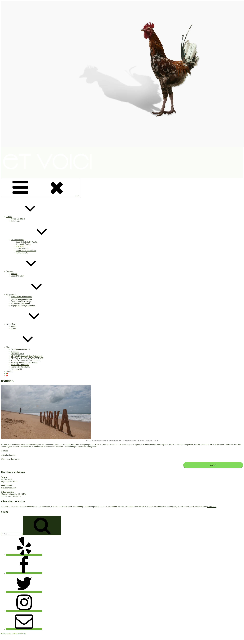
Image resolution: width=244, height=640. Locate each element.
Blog (26, 347)
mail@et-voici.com (8, 488)
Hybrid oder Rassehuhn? (20, 367)
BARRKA (20, 246)
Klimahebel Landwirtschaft (21, 297)
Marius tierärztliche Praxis (26, 251)
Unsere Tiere (29, 324)
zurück (213, 465)
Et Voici (27, 217)
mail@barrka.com (8, 455)
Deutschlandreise (17, 354)
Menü (40, 187)
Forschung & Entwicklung (21, 301)
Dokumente (15, 221)
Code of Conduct (17, 276)
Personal (14, 274)
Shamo (13, 326)
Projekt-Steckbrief (18, 219)
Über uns (27, 271)
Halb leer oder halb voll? (20, 349)
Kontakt (9, 371)
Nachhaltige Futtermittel (20, 303)
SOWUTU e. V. (22, 253)
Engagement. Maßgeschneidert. (23, 305)
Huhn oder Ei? (16, 369)
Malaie (13, 328)
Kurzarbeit (15, 352)
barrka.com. (211, 507)
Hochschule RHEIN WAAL (26, 242)
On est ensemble (35, 240)
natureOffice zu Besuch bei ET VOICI (26, 360)
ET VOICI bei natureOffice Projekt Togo (27, 356)
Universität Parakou (23, 244)
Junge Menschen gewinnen (21, 299)
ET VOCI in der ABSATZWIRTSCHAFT (27, 358)
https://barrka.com (13, 459)
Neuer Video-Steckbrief (20, 365)
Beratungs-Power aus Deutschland (24, 362)
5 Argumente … (30, 294)
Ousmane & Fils (22, 248)
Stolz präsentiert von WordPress (13, 633)
